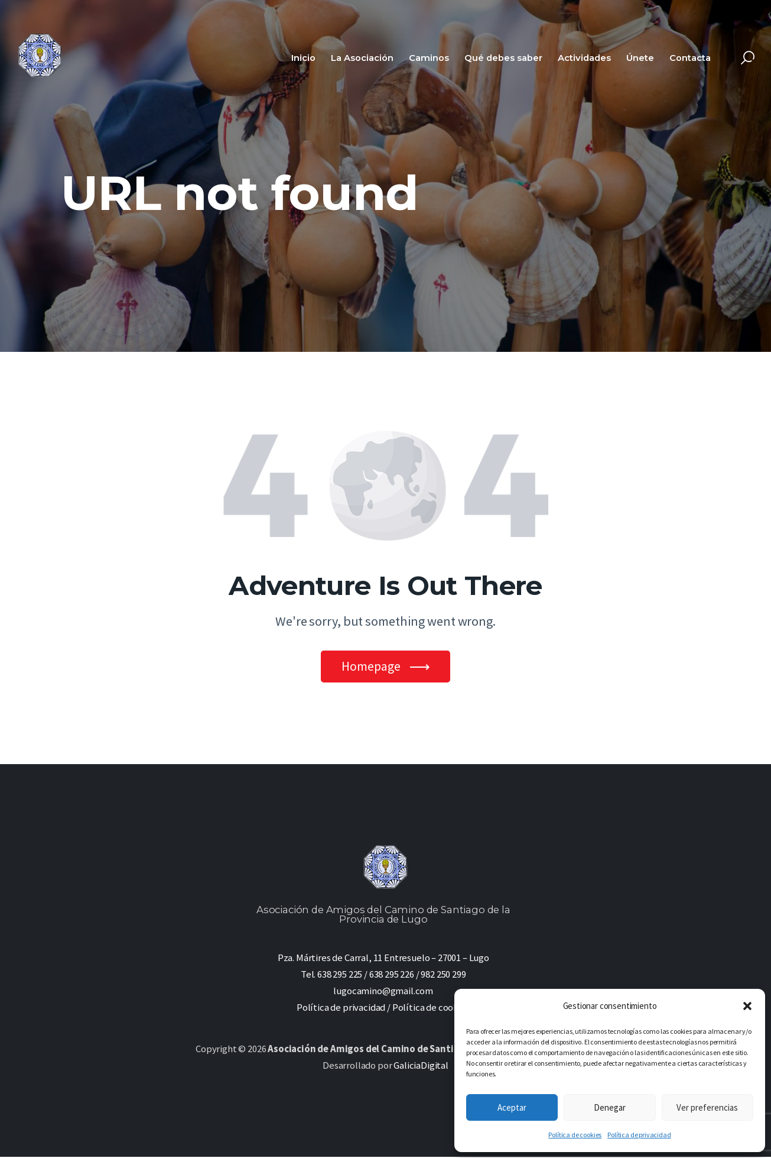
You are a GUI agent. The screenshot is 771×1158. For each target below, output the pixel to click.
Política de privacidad (639, 1134)
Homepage (371, 666)
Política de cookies (574, 1134)
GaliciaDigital (420, 1066)
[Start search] (747, 58)
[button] (747, 1006)
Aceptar (511, 1107)
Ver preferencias (707, 1107)
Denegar (610, 1107)
